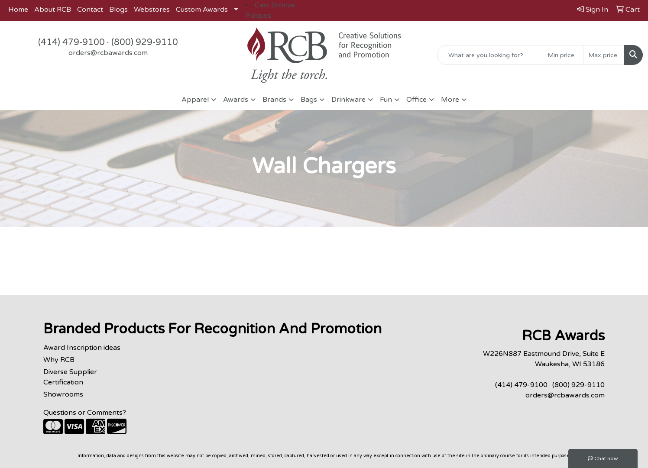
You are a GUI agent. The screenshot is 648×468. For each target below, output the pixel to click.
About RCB (52, 9)
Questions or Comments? (84, 412)
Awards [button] (235, 99)
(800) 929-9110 (144, 42)
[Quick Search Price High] (604, 55)
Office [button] (416, 99)
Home (18, 9)
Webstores (152, 9)
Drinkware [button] (348, 99)
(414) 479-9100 (71, 42)
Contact (90, 9)
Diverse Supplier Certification (70, 377)
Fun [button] (386, 99)
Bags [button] (309, 99)
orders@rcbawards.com (108, 52)
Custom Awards (202, 9)
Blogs (118, 9)
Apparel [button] (195, 99)
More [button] (450, 99)
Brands (274, 99)
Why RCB (59, 359)
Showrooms (63, 394)
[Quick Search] (490, 55)
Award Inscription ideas (81, 347)
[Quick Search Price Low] (563, 55)
